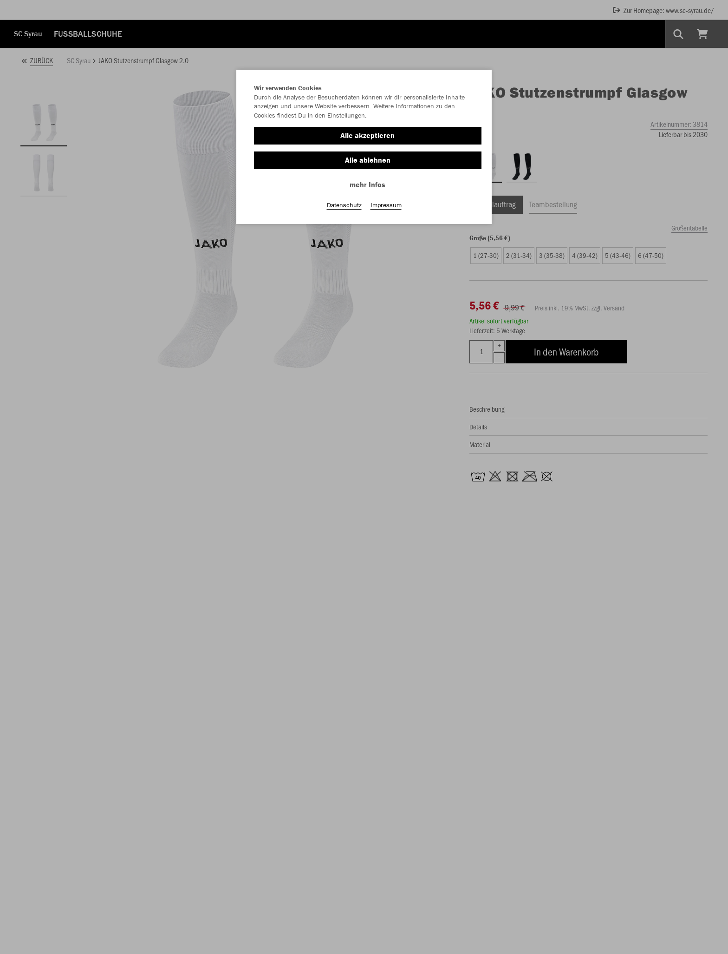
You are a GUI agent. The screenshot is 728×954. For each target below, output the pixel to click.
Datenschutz (344, 205)
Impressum (386, 205)
